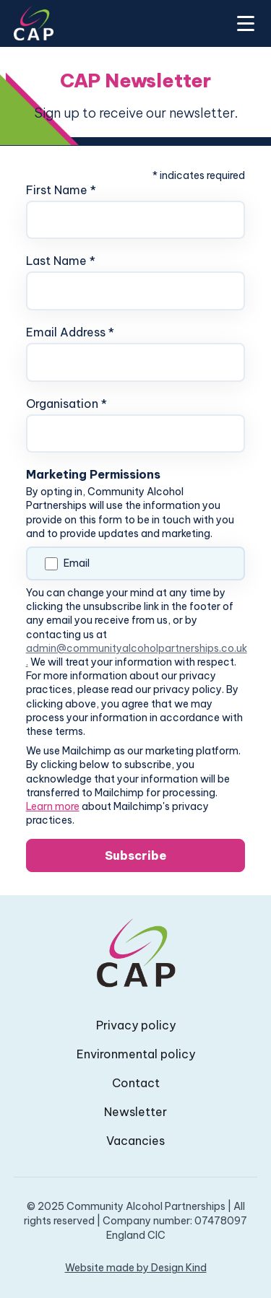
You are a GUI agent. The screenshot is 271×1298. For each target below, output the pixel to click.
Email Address (70, 332)
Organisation (66, 403)
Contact (136, 1083)
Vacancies (135, 1140)
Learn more (52, 806)
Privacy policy (136, 1025)
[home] (33, 23)
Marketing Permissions (93, 474)
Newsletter (135, 1112)
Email (77, 563)
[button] (242, 23)
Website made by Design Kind (136, 1267)
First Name (61, 190)
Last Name (60, 260)
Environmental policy (136, 1054)
